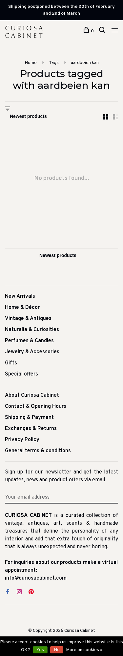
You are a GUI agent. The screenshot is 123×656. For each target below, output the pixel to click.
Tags (54, 63)
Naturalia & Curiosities (32, 330)
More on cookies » (84, 650)
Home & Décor (22, 307)
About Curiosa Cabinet (32, 395)
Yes (40, 650)
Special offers (21, 374)
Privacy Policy (22, 440)
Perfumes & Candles (29, 341)
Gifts (11, 363)
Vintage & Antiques (28, 318)
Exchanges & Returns (31, 428)
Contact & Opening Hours (35, 406)
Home (31, 63)
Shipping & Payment (29, 417)
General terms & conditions (38, 451)
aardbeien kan (85, 63)
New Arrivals (20, 296)
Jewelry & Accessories (32, 352)
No (57, 650)
